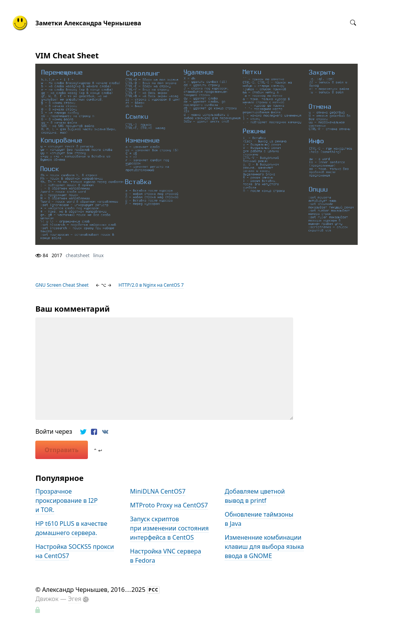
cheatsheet (77, 255)
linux (98, 255)
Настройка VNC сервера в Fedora (165, 556)
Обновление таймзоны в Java (259, 519)
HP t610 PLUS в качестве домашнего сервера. (71, 528)
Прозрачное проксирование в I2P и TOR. (66, 500)
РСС (154, 589)
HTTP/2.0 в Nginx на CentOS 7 (151, 285)
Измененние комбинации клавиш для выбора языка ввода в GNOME (264, 546)
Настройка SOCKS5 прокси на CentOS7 (74, 551)
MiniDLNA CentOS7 (158, 491)
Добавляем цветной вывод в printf (255, 496)
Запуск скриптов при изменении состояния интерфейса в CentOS (169, 528)
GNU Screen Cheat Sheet (62, 285)
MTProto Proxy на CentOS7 (169, 505)
